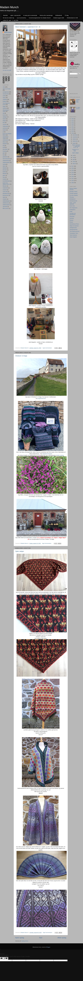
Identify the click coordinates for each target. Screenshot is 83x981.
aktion (4, 166)
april (74, 159)
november (75, 137)
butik (4, 147)
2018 (72, 133)
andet (4, 95)
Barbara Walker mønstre (73, 189)
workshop (5, 128)
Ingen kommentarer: (47, 348)
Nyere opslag (19, 938)
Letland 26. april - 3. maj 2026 (10, 20)
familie (4, 171)
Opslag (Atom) (24, 941)
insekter (4, 179)
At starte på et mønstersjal (30, 15)
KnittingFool (72, 209)
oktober (74, 139)
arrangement (6, 92)
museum (5, 189)
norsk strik (5, 191)
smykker (5, 199)
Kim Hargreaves (73, 207)
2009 (72, 182)
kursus (4, 115)
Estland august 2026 (58, 17)
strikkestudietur (6, 162)
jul (3, 131)
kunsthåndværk (6, 181)
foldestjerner (72, 199)
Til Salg (66, 15)
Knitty (71, 211)
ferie (4, 122)
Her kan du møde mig (8, 17)
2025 (72, 118)
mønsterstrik (6, 93)
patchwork (5, 156)
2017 (72, 166)
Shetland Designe (47, 453)
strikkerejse (5, 126)
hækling (4, 108)
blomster (5, 169)
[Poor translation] (5, 958)
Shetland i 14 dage (21, 356)
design (4, 120)
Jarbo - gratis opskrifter (73, 203)
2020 (72, 129)
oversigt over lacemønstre (73, 214)
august (74, 143)
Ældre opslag (61, 938)
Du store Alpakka (74, 195)
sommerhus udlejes (5, 137)
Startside (5, 15)
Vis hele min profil (7, 70)
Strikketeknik (58, 15)
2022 (72, 125)
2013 (72, 174)
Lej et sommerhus (21, 17)
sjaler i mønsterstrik (15, 15)
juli (73, 155)
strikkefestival (6, 160)
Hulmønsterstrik (73, 200)
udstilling (5, 99)
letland (4, 118)
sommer (5, 124)
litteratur (5, 186)
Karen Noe (72, 205)
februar (74, 163)
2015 (72, 170)
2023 (72, 123)
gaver (4, 175)
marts (74, 161)
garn (4, 153)
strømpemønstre (73, 229)
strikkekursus (6, 202)
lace (4, 154)
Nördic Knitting (60, 455)
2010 (72, 180)
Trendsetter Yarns (74, 233)
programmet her (41, 398)
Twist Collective (73, 235)
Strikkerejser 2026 (78, 101)
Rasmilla (72, 218)
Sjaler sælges (19, 551)
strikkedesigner (6, 201)
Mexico (4, 141)
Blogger (48, 947)
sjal (3, 113)
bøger (4, 106)
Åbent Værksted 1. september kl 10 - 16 (27, 27)
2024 (72, 120)
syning (4, 164)
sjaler (4, 197)
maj (74, 157)
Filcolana (72, 197)
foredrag (5, 151)
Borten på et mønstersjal (46, 15)
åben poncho (6, 208)
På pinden (72, 216)
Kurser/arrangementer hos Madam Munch (40, 17)
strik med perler (6, 158)
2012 (72, 176)
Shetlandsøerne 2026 (72, 17)
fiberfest (4, 173)
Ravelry (71, 220)
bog (4, 145)
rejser (4, 97)
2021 (72, 127)
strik (4, 87)
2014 (72, 172)
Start (40, 938)
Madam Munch (9, 7)
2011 (72, 178)
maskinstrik (5, 187)
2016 (72, 168)
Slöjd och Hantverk (74, 225)
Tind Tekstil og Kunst (74, 231)
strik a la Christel (7, 88)
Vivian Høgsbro (73, 237)
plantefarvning (6, 193)
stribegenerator (73, 227)
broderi (4, 130)
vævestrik (5, 206)
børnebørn (5, 149)
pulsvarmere (6, 195)
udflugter (5, 116)
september (75, 141)
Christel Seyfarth (74, 193)
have (4, 177)
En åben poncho (78, 108)
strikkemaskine (6, 204)
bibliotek (5, 168)
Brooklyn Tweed (73, 191)
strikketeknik (6, 140)
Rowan (71, 222)
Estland (4, 101)
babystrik (5, 143)
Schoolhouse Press (74, 224)
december (75, 135)
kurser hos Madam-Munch (6, 183)
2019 (72, 131)
